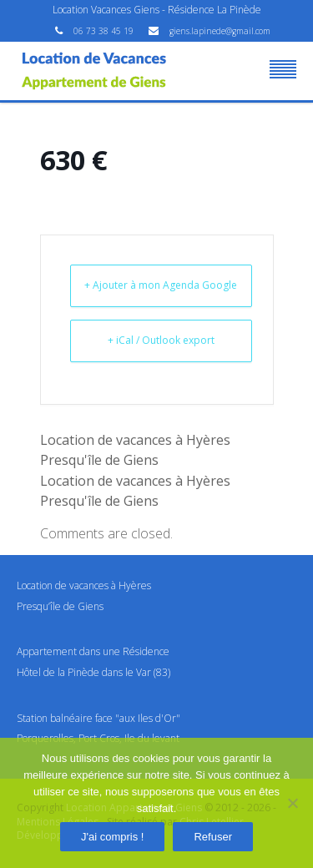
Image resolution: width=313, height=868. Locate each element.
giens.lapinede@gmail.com (219, 31)
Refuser (213, 836)
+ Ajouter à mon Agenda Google (160, 285)
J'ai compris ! (112, 836)
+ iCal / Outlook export (161, 340)
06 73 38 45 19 (104, 31)
